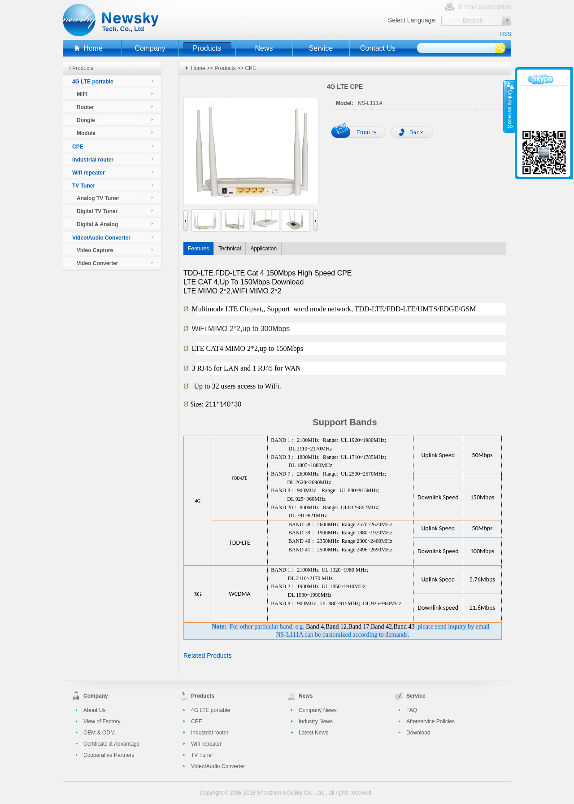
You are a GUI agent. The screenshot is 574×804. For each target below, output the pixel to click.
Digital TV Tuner (97, 211)
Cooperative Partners (108, 755)
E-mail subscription (484, 6)
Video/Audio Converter (101, 238)
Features (198, 248)
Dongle (86, 120)
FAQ (411, 710)
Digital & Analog (97, 224)
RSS (505, 34)
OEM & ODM (99, 733)
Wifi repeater (88, 173)
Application (263, 248)
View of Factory (101, 721)
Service (321, 48)
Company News (318, 710)
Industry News (316, 721)
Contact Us (378, 48)
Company (150, 48)
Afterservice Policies (430, 721)
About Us (94, 710)
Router (85, 107)
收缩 (509, 106)
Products (207, 48)
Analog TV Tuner (98, 198)
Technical (229, 248)
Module (86, 133)
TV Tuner (83, 186)
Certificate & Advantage (111, 744)
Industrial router (92, 160)
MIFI (82, 94)
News (264, 48)
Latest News (313, 733)
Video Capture (95, 250)
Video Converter (97, 263)
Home (93, 48)
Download (418, 733)
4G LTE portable (92, 82)
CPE (77, 147)
